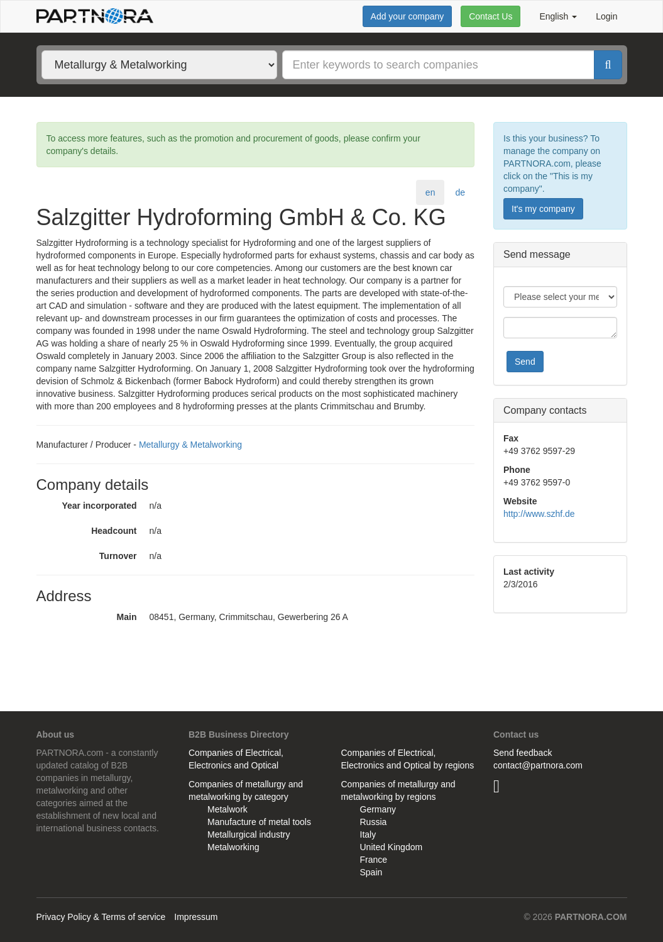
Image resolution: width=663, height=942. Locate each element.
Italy (368, 834)
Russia (373, 822)
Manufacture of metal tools (259, 822)
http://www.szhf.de (539, 514)
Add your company (407, 16)
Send (525, 362)
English (558, 16)
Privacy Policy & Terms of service (101, 917)
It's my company (543, 209)
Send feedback (522, 753)
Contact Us (490, 16)
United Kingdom (391, 847)
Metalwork (227, 809)
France (374, 860)
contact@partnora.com (538, 765)
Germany (378, 809)
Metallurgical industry (248, 834)
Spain (371, 872)
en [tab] (430, 192)
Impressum (195, 917)
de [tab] (460, 192)
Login (606, 16)
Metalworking (233, 847)
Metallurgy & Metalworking (190, 445)
